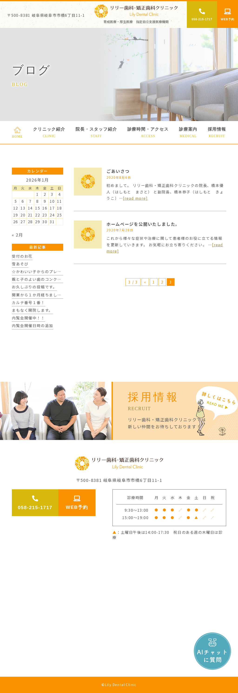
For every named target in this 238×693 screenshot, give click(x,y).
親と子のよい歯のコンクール (39, 279)
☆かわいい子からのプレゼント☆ (43, 271)
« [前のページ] (145, 282)
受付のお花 (22, 256)
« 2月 (17, 235)
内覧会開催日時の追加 (32, 325)
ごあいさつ (117, 171)
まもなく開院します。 (32, 310)
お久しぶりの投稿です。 (34, 287)
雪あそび (20, 264)
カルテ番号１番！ (28, 302)
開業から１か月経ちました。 (39, 294)
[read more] (135, 198)
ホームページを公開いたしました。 (143, 224)
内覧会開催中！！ (28, 318)
